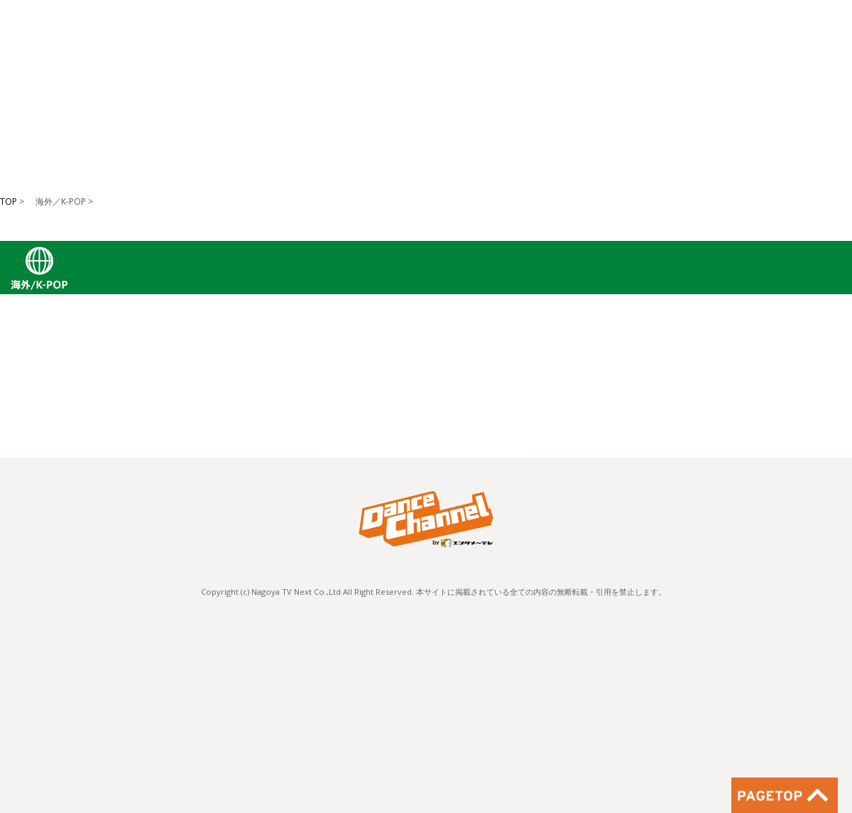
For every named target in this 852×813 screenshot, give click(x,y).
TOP (8, 201)
